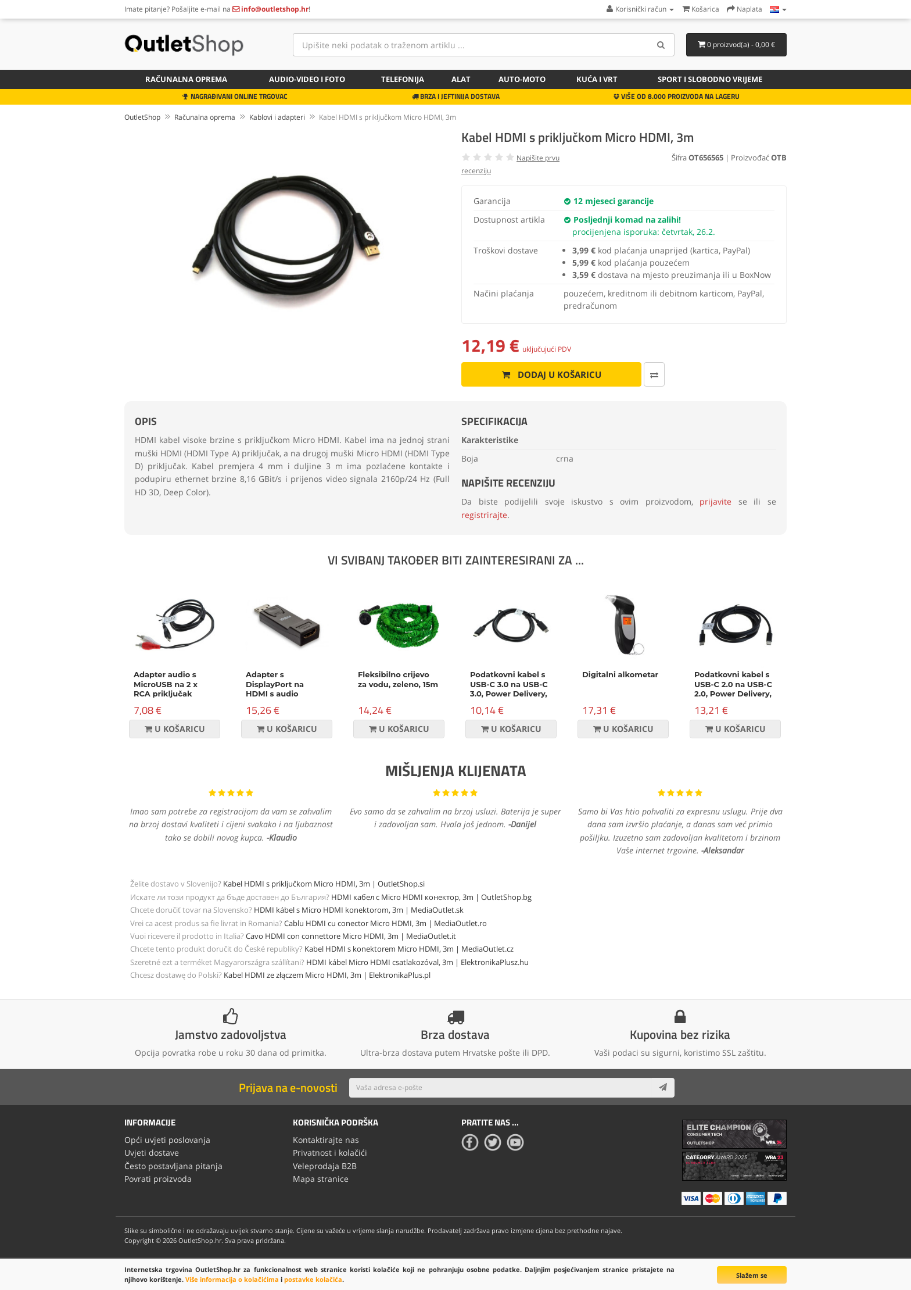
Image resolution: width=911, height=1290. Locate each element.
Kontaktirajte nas (326, 1139)
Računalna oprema (186, 79)
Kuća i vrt (597, 79)
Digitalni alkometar (620, 674)
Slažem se (751, 1275)
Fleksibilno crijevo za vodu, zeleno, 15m (398, 679)
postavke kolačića (313, 1279)
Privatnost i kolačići (330, 1152)
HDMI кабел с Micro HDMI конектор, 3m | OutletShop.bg (431, 897)
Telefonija (402, 79)
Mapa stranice (321, 1178)
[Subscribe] (663, 1088)
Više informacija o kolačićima (232, 1279)
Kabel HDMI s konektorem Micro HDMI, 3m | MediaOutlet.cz (409, 949)
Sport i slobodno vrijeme (710, 79)
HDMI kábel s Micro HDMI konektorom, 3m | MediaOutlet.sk (359, 910)
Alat (461, 79)
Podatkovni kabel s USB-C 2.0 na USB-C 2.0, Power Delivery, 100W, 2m (733, 689)
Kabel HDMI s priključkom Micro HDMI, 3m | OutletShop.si (324, 883)
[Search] (661, 44)
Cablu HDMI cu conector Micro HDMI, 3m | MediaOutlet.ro (385, 923)
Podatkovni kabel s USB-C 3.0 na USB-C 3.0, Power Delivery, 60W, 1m (509, 689)
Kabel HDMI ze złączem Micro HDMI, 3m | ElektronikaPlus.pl (327, 975)
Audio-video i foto (307, 79)
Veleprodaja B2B (325, 1165)
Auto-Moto (522, 79)
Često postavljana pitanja (173, 1165)
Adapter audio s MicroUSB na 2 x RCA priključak (166, 684)
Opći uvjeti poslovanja (167, 1139)
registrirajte (484, 514)
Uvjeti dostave (151, 1152)
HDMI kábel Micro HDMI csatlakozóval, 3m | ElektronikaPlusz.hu (417, 962)
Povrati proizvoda (158, 1178)
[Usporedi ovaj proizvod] (653, 374)
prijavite (715, 501)
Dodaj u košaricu (551, 374)
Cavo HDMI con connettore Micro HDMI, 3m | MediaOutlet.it (351, 936)
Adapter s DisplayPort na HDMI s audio (275, 684)
